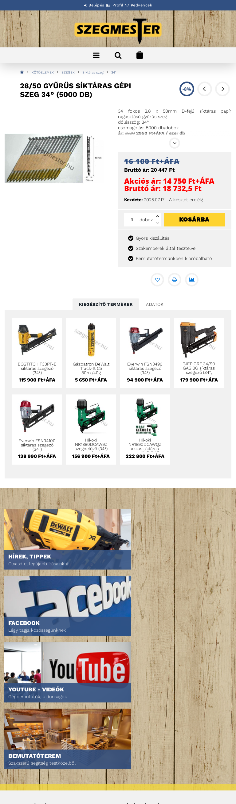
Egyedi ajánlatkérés (32, 703)
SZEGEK (68, 72)
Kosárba (194, 219)
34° (113, 72)
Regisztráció (135, 695)
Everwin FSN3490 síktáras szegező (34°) (145, 368)
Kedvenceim (133, 720)
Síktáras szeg (93, 72)
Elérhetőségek (27, 786)
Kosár (128, 712)
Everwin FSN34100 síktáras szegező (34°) (37, 445)
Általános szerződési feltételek (44, 752)
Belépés (89, 5)
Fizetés (19, 769)
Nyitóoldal (23, 686)
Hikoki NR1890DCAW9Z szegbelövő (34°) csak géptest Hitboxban (91, 448)
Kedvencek (148, 5)
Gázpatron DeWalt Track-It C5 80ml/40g (91, 368)
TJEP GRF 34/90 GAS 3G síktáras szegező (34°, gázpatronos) (199, 370)
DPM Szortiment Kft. (141, 783)
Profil (118, 5)
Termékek (21, 695)
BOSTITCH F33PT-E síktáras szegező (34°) (37, 368)
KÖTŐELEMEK (43, 72)
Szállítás (21, 777)
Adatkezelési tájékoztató (37, 760)
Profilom (131, 703)
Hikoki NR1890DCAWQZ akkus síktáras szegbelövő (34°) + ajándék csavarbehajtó (145, 451)
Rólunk (19, 712)
